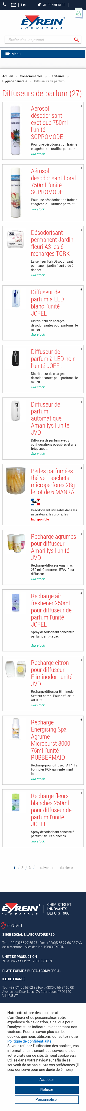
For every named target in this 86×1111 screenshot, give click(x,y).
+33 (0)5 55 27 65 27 (4, 4)
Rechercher (80, 40)
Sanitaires (57, 76)
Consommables (31, 76)
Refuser (46, 1090)
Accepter (46, 1080)
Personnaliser (47, 1099)
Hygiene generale (14, 81)
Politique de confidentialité (29, 1041)
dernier (65, 867)
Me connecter (52, 5)
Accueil (7, 76)
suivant (45, 867)
